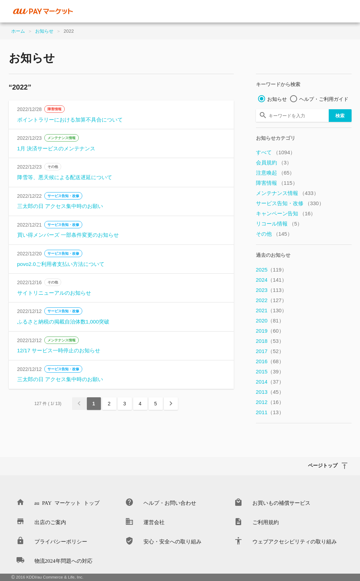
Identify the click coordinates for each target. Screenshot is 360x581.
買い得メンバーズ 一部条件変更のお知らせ (68, 235)
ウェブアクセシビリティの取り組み (294, 541)
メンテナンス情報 (61, 138)
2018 (270, 341)
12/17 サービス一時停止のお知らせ (59, 350)
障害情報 (54, 109)
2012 (270, 402)
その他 (52, 167)
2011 (270, 412)
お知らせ (44, 31)
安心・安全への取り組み (172, 541)
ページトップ (323, 465)
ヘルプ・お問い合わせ (169, 502)
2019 (270, 331)
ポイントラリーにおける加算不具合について (70, 120)
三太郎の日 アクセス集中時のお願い (60, 206)
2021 (271, 310)
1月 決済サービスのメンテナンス (56, 148)
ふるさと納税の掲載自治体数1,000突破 (63, 322)
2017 (270, 351)
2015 (270, 371)
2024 (271, 280)
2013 (270, 392)
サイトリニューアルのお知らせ (54, 293)
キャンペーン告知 (286, 213)
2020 (270, 321)
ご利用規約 (265, 521)
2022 (271, 300)
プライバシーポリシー (60, 541)
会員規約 (274, 162)
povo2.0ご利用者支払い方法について (60, 264)
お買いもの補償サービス (281, 502)
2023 (271, 290)
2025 (271, 270)
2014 (270, 382)
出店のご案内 (50, 521)
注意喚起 (275, 173)
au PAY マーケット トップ (66, 502)
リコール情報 (279, 224)
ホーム (18, 31)
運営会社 (154, 521)
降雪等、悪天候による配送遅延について (64, 177)
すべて (276, 152)
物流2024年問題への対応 (63, 560)
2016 (270, 361)
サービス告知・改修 (63, 196)
